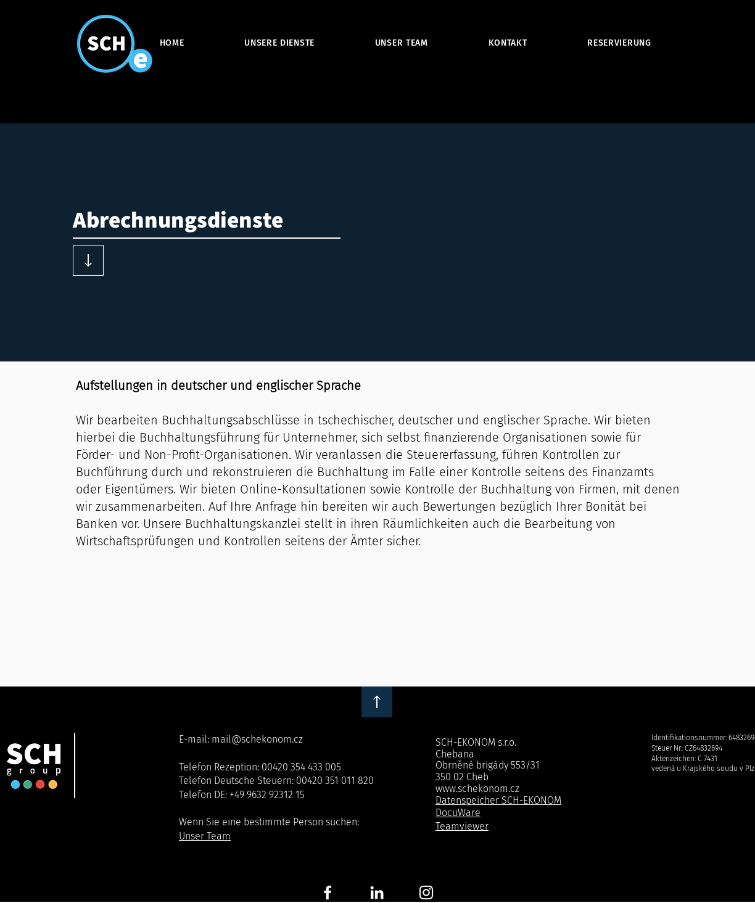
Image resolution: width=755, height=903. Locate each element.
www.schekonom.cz (477, 788)
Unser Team (205, 836)
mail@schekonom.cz (257, 739)
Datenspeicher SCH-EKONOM (498, 800)
